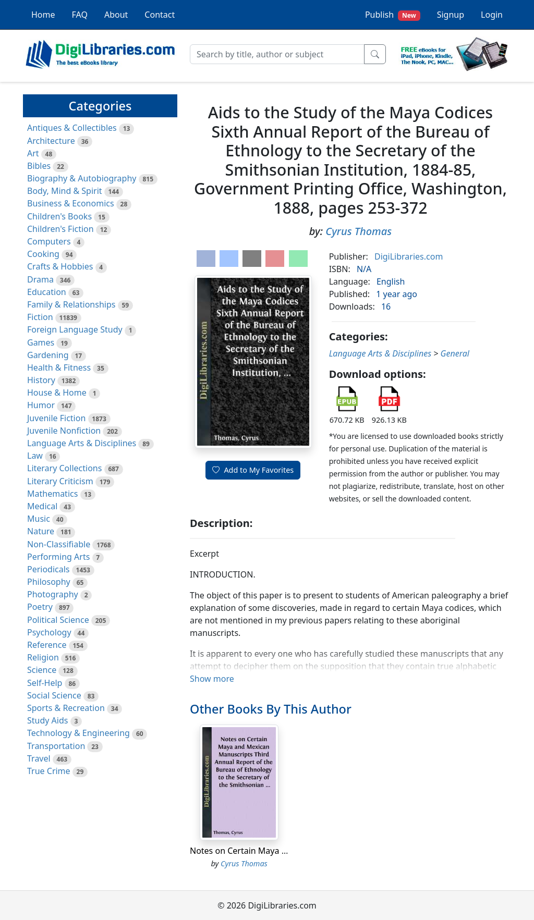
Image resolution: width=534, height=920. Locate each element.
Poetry (40, 606)
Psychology (49, 632)
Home (43, 14)
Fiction (40, 317)
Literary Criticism (60, 481)
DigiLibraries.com (408, 256)
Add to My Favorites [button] (253, 470)
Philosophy (48, 581)
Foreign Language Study (75, 329)
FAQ (80, 14)
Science (41, 670)
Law (35, 455)
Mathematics (52, 493)
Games (40, 342)
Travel (39, 758)
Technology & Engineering (78, 733)
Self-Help (44, 683)
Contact (159, 14)
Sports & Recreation (66, 708)
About (116, 14)
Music (38, 518)
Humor (41, 405)
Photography (52, 594)
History (41, 380)
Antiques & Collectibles (72, 127)
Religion (43, 657)
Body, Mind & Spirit (64, 191)
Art (33, 153)
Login (492, 14)
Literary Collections (64, 468)
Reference (46, 645)
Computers (49, 241)
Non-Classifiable (58, 544)
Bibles (39, 165)
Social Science (54, 695)
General (455, 353)
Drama (40, 279)
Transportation (56, 746)
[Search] (277, 54)
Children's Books (59, 216)
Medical (42, 506)
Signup (450, 14)
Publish (392, 15)
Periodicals (48, 569)
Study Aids (47, 720)
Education (46, 292)
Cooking (43, 254)
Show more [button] (212, 678)
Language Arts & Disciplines (81, 443)
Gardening (48, 355)
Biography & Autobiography (81, 178)
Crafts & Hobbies (60, 266)
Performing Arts (58, 556)
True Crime (48, 771)
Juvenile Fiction (56, 418)
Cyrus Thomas (358, 231)
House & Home (57, 392)
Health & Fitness (59, 367)
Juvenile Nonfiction (64, 430)
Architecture (51, 140)
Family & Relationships (71, 304)
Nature (40, 531)
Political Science (58, 619)
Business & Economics (70, 203)
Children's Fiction (60, 229)
